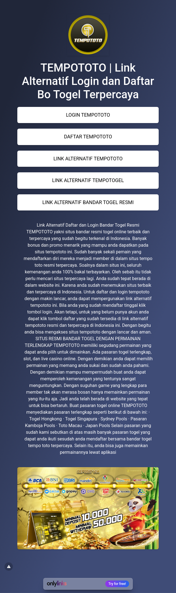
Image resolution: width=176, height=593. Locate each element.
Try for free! (117, 584)
